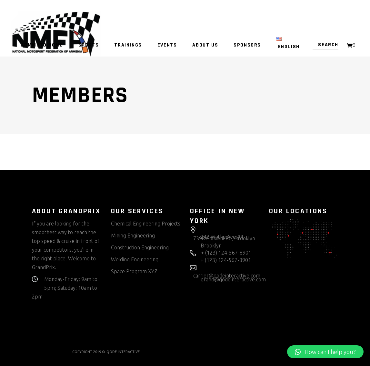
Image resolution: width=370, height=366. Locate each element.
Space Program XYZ (134, 271)
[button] (325, 351)
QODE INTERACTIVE (123, 352)
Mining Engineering (133, 235)
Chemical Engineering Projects (145, 223)
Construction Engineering (140, 247)
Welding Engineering (134, 259)
